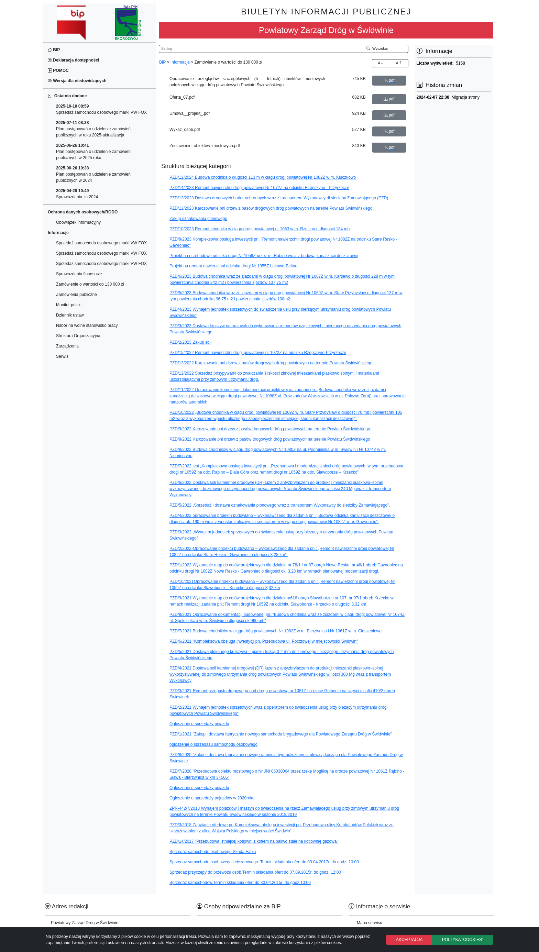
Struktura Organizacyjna (78, 335)
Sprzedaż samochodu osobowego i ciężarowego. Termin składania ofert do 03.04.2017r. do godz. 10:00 (264, 862)
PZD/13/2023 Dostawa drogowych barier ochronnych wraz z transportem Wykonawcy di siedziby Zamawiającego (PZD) (278, 198)
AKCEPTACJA (409, 939)
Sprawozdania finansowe (79, 274)
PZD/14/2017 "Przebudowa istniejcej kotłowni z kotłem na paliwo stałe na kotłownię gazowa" (253, 841)
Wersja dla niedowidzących (77, 80)
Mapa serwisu (369, 922)
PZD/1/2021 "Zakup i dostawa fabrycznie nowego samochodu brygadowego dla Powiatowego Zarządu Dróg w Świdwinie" (280, 734)
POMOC (58, 70)
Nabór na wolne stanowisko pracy (87, 325)
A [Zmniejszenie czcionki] (399, 63)
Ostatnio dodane (67, 95)
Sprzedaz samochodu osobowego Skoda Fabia (212, 851)
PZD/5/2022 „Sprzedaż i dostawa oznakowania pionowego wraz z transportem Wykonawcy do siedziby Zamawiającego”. (279, 505)
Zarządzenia (67, 346)
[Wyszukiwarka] (252, 49)
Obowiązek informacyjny (78, 222)
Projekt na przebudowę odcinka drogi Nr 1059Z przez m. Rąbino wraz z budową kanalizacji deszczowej (263, 255)
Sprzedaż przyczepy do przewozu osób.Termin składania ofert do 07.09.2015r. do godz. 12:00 (255, 872)
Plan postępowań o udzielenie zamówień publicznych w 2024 (93, 174)
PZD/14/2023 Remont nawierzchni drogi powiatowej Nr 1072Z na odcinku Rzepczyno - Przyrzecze (259, 187)
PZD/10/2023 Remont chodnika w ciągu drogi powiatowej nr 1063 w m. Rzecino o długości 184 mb (259, 228)
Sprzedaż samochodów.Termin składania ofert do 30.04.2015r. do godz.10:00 (240, 882)
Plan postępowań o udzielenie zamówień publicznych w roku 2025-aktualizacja (93, 128)
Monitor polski (68, 304)
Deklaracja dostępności (73, 60)
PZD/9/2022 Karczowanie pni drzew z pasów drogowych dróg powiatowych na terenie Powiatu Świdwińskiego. (270, 429)
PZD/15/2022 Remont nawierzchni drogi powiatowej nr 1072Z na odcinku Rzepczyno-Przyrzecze (257, 352)
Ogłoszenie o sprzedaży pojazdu (199, 723)
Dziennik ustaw (70, 315)
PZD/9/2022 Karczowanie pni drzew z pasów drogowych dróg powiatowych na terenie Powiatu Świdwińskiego (269, 439)
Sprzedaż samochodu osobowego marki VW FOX (101, 109)
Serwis (62, 356)
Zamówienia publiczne (76, 294)
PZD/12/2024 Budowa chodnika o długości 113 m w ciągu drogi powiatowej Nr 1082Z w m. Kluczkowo (262, 177)
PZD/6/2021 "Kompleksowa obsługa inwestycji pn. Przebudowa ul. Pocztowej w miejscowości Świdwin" (263, 641)
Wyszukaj (377, 48)
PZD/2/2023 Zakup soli (190, 342)
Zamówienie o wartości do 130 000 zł (90, 284)
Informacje (180, 62)
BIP (54, 49)
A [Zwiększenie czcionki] (381, 63)
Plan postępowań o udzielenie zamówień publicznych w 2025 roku (93, 151)
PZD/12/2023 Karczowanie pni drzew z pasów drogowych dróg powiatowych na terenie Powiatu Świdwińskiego (270, 208)
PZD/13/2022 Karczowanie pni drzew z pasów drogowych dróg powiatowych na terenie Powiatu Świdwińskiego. (271, 363)
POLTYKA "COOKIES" (462, 939)
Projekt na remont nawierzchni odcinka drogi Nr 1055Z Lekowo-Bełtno (233, 266)
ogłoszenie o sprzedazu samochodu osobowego (213, 744)
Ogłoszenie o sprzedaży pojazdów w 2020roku (211, 798)
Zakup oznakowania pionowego (198, 218)
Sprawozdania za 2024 (77, 193)
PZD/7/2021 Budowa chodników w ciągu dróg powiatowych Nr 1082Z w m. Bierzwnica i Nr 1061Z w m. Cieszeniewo (275, 631)
